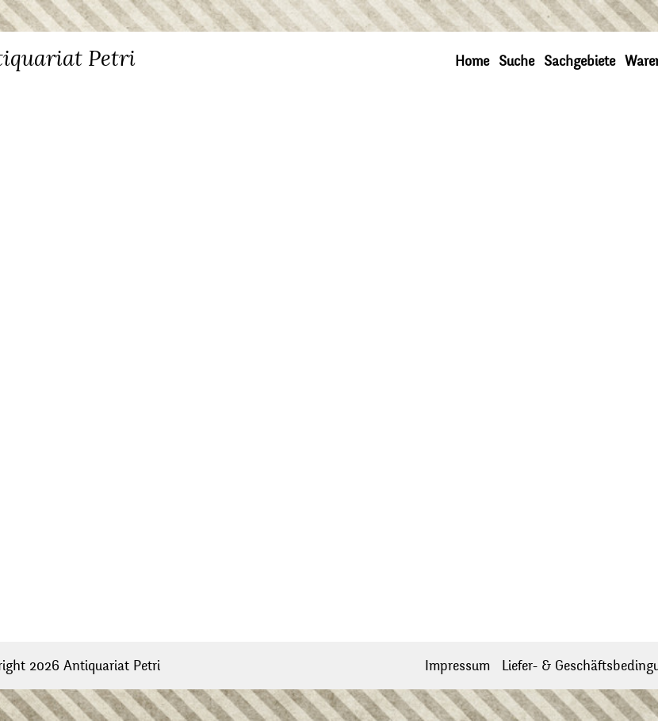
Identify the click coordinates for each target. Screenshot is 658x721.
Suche (516, 61)
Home (472, 61)
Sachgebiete (579, 61)
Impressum (457, 666)
